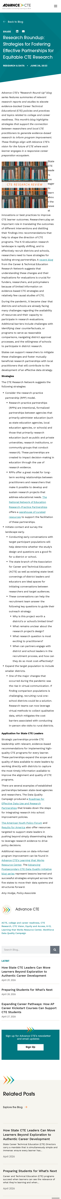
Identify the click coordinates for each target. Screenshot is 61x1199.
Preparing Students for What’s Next (27, 990)
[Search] (54, 950)
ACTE (4, 923)
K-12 (48, 926)
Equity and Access (35, 926)
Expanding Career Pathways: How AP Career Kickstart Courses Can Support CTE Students (29, 1008)
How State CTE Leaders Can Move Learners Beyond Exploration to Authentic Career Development (26, 971)
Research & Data (13, 65)
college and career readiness (24, 923)
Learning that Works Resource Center (22, 930)
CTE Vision (18, 926)
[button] (55, 6)
